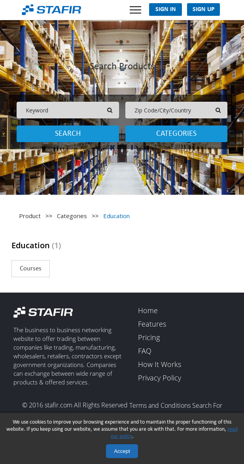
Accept (122, 451)
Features (152, 324)
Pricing (149, 337)
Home (148, 310)
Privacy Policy (159, 378)
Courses (31, 268)
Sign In (165, 9)
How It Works (159, 364)
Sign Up (204, 9)
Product (30, 216)
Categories (176, 134)
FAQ (144, 351)
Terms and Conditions (160, 405)
